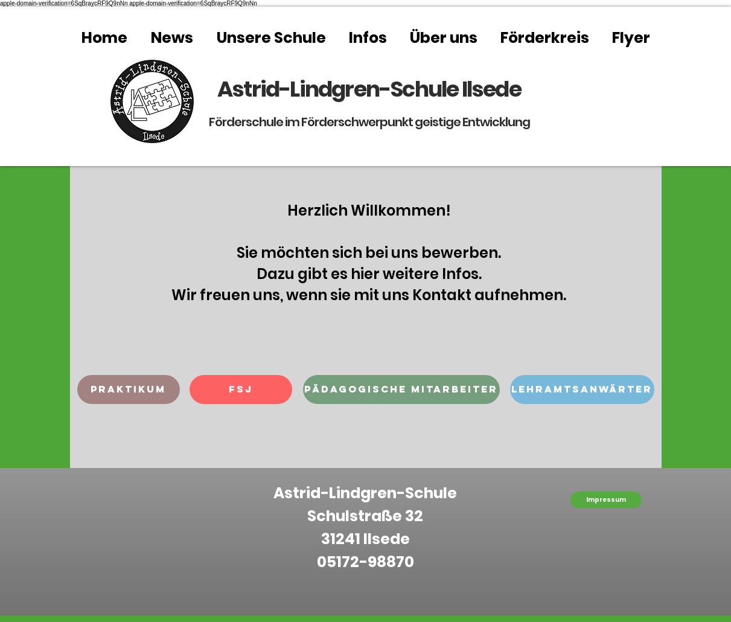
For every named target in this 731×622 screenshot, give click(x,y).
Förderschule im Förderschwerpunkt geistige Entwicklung (369, 122)
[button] (128, 389)
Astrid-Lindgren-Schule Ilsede (369, 89)
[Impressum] (606, 500)
